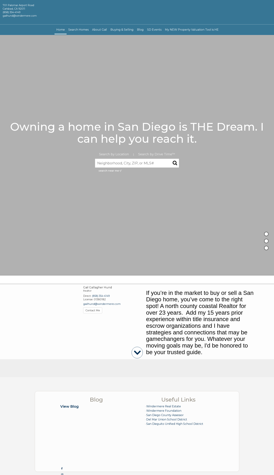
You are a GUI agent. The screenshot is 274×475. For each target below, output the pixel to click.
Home (60, 29)
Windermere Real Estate (163, 406)
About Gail (99, 29)
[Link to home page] (137, 12)
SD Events (154, 29)
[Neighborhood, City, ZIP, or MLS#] (137, 163)
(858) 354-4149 (11, 12)
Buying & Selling (122, 29)
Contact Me (92, 310)
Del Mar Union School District (166, 419)
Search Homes (78, 29)
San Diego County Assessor (165, 415)
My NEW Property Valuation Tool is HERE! (194, 29)
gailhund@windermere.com (20, 15)
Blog (140, 29)
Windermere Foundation (163, 410)
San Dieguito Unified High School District (174, 424)
